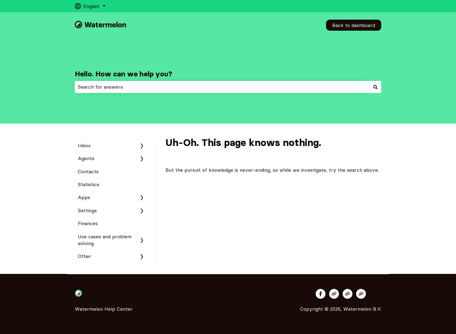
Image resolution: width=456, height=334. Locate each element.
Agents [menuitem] (86, 158)
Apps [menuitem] (84, 197)
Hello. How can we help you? (123, 74)
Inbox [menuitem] (84, 145)
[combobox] (222, 87)
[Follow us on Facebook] (320, 294)
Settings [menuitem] (87, 210)
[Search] (375, 87)
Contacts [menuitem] (88, 171)
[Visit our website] (334, 294)
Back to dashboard (353, 25)
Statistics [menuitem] (88, 184)
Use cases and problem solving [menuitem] (104, 239)
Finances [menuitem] (88, 223)
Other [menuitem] (84, 256)
